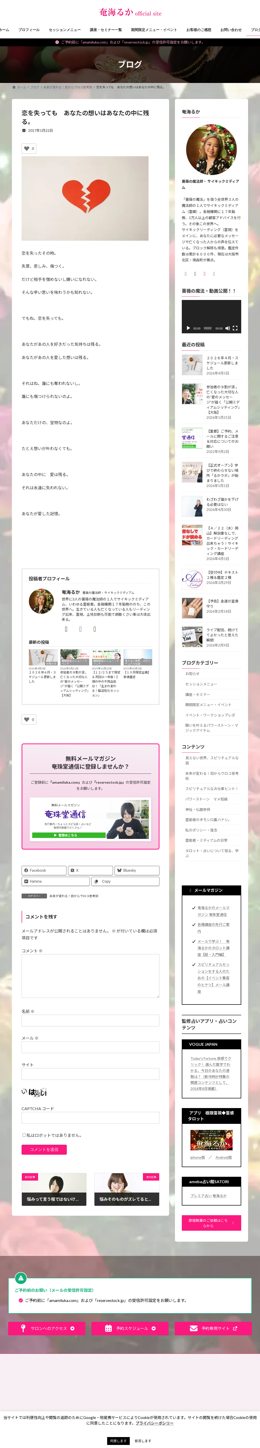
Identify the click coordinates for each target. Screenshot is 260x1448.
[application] (211, 316)
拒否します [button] (143, 1441)
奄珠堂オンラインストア (223, 1358)
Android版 (224, 1157)
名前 (28, 1019)
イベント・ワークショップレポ (210, 715)
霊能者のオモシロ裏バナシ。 (208, 820)
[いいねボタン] (26, 148)
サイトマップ (187, 1358)
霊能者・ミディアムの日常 (206, 840)
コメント (32, 950)
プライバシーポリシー (153, 1358)
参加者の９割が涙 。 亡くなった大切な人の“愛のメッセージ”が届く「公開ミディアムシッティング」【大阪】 (74, 683)
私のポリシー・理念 (201, 830)
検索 (239, 1380)
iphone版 (197, 1157)
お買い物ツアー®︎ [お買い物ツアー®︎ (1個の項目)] (152, 1406)
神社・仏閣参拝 (197, 809)
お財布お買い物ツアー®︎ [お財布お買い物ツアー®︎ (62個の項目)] (157, 1398)
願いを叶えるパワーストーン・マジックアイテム (211, 728)
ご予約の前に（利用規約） (63, 1358)
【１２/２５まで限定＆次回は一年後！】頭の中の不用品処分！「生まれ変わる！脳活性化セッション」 (106, 683)
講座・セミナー (197, 694)
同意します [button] (118, 1441)
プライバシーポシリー (155, 1423)
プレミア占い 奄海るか (208, 1196)
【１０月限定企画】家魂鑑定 (137, 674)
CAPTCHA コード (38, 1116)
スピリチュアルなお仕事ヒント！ (212, 788)
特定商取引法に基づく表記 (109, 1358)
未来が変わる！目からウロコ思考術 (74, 896)
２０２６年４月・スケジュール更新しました (42, 676)
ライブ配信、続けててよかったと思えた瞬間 (222, 634)
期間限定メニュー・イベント (74, 662)
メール (30, 1046)
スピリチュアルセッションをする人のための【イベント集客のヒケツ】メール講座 (214, 978)
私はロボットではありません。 (55, 1143)
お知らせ (51, 663)
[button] (211, 1223)
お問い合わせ (26, 1358)
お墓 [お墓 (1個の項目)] (143, 1391)
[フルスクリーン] (235, 328)
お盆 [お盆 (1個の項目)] (161, 1391)
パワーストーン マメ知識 (206, 799)
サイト (28, 1072)
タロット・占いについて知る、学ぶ (212, 853)
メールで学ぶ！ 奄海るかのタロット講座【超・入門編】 (214, 948)
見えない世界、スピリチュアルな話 (137, 662)
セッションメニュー (201, 684)
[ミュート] (227, 328)
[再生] (188, 328)
